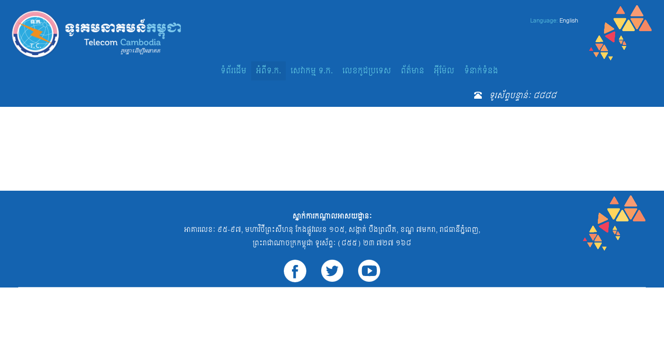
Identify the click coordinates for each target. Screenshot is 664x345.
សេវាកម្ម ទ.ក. (312, 71)
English (568, 20)
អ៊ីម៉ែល (444, 71)
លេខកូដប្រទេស (366, 71)
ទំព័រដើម (233, 71)
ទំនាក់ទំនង (481, 71)
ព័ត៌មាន (412, 71)
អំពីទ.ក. (268, 71)
